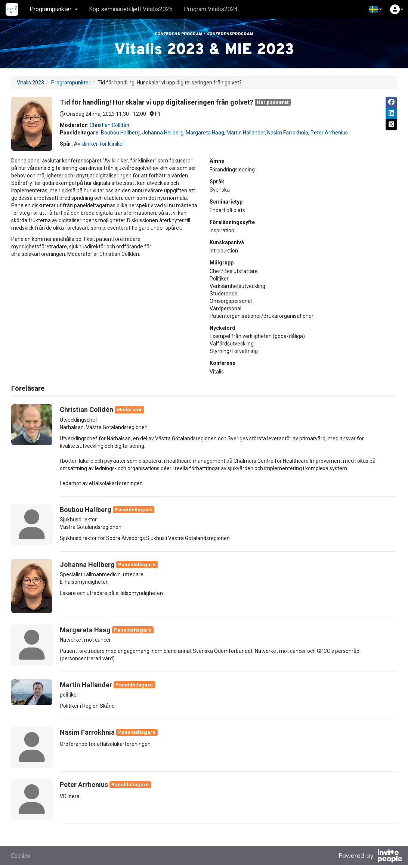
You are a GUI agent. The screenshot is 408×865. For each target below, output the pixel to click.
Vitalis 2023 (30, 83)
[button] (375, 9)
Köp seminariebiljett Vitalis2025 (131, 9)
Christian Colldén (109, 125)
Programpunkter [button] (54, 9)
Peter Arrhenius (329, 133)
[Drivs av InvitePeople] (370, 856)
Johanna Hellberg (162, 133)
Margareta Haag (205, 133)
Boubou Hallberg (120, 133)
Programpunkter (70, 83)
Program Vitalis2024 (211, 9)
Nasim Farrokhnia (287, 133)
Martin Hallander (245, 133)
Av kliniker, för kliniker (99, 144)
